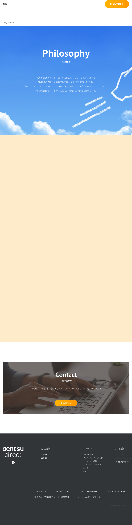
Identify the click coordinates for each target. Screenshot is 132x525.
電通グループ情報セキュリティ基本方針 (51, 496)
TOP (4, 22)
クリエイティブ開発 (90, 461)
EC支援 (85, 468)
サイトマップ (40, 491)
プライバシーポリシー (87, 491)
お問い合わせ (119, 7)
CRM (84, 471)
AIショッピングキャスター (95, 464)
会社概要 (44, 454)
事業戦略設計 (88, 454)
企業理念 (44, 458)
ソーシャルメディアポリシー (89, 496)
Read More (66, 403)
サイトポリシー (62, 491)
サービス (87, 448)
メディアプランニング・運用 (93, 458)
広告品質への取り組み (115, 491)
